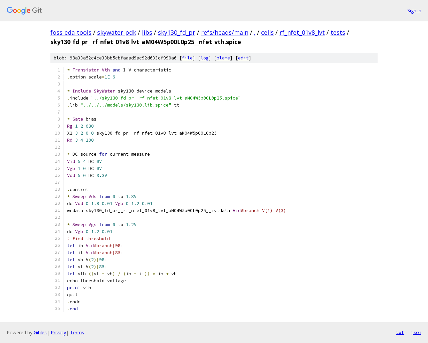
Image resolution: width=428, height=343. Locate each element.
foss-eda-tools (70, 32)
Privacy (58, 332)
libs (147, 32)
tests (338, 32)
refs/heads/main (224, 32)
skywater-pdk (116, 32)
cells (267, 32)
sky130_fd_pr (176, 32)
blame (223, 58)
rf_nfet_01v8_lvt (302, 32)
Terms (77, 332)
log (205, 58)
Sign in (414, 10)
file (187, 58)
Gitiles (40, 332)
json (416, 332)
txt (400, 332)
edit (243, 58)
